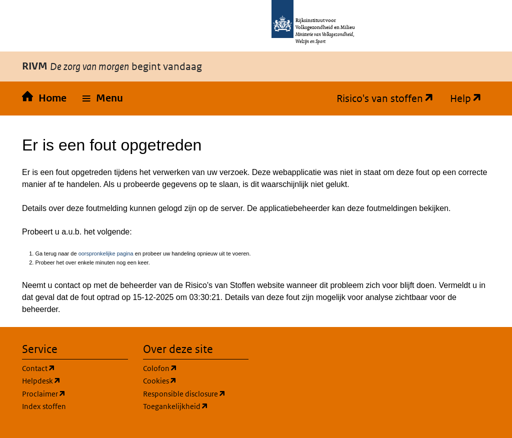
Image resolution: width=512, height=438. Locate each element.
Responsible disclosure (184, 394)
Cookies (160, 381)
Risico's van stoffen (381, 98)
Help (462, 98)
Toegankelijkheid (175, 406)
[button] (102, 98)
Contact (39, 368)
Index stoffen (44, 406)
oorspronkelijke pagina (106, 253)
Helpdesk (41, 381)
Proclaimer (44, 394)
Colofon (160, 368)
